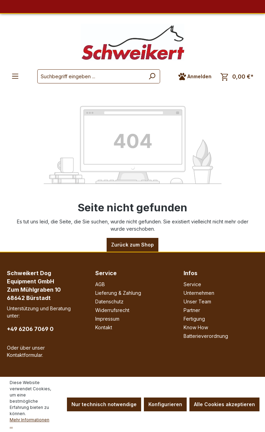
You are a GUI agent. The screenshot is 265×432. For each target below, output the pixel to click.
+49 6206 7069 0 (30, 328)
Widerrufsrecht (112, 310)
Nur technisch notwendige (104, 404)
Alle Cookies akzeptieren (224, 404)
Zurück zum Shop (132, 245)
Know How (196, 327)
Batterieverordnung (206, 336)
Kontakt (103, 327)
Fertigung (194, 319)
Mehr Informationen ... (29, 423)
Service (106, 273)
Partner (192, 310)
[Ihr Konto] (195, 76)
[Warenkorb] (237, 77)
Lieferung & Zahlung (118, 293)
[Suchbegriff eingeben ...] (90, 76)
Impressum (107, 319)
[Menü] (15, 76)
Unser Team (197, 301)
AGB (100, 284)
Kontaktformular (24, 355)
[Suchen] (152, 76)
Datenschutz (109, 301)
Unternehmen (199, 293)
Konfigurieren (165, 404)
